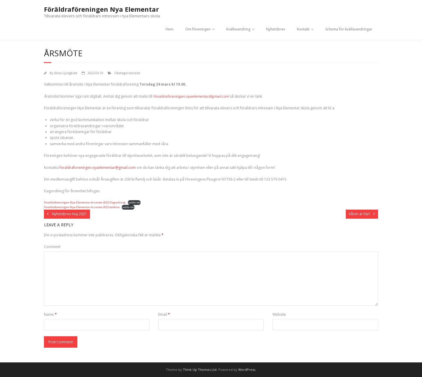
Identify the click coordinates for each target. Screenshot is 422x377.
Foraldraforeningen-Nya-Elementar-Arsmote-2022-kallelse (82, 207)
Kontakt (303, 29)
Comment (52, 246)
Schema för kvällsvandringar (348, 29)
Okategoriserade (127, 73)
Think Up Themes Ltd (200, 369)
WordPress (246, 369)
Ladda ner (134, 202)
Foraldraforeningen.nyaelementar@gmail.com (191, 96)
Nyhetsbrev (275, 29)
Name (50, 314)
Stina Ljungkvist (65, 73)
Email (164, 314)
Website (279, 314)
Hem (169, 29)
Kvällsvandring (238, 29)
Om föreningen (197, 29)
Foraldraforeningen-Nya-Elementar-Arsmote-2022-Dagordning (85, 202)
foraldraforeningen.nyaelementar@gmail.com (97, 167)
